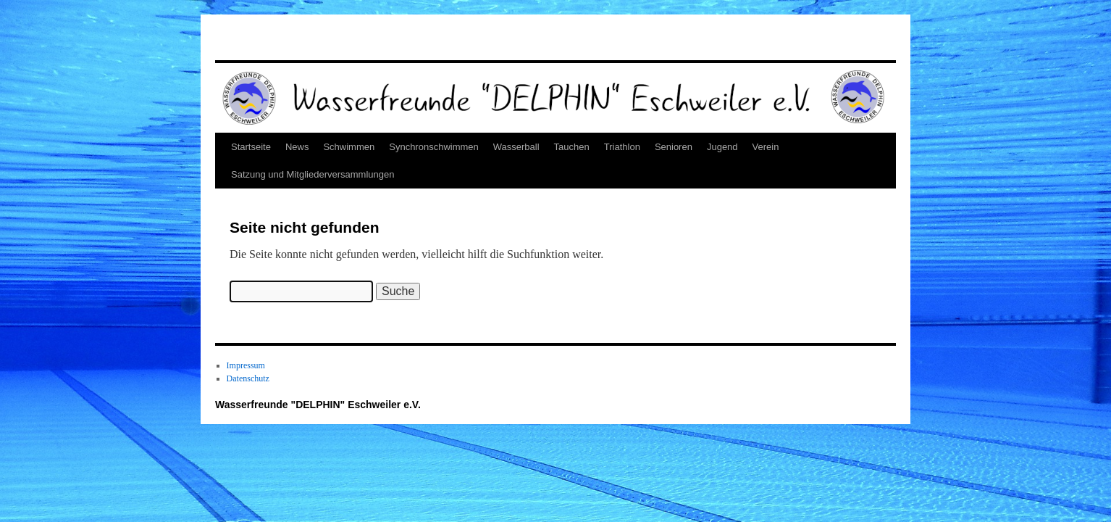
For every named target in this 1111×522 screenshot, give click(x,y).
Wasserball (516, 146)
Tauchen (572, 146)
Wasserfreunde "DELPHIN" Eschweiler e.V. (318, 404)
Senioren (673, 146)
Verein (765, 146)
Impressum (246, 365)
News (297, 146)
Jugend (722, 146)
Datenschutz (248, 378)
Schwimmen (348, 146)
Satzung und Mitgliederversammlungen (312, 174)
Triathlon (622, 146)
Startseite (251, 146)
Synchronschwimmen (434, 146)
